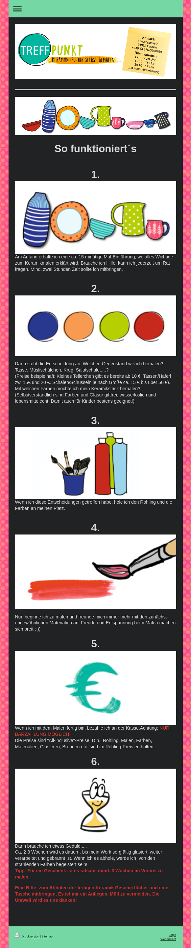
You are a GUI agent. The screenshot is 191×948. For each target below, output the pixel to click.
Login (172, 935)
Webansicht (168, 939)
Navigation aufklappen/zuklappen (95, 9)
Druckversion (27, 936)
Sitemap (47, 936)
